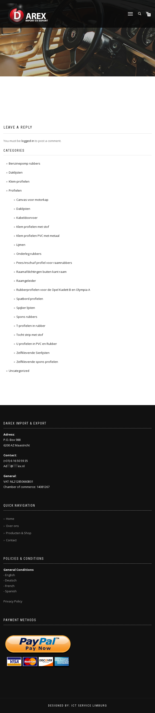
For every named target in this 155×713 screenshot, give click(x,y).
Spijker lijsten (25, 308)
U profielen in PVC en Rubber (36, 344)
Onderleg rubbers (28, 254)
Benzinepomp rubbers (24, 163)
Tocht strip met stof (29, 335)
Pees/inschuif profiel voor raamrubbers (44, 263)
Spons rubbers (26, 317)
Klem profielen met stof (32, 227)
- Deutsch (10, 580)
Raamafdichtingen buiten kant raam (41, 272)
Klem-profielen (19, 181)
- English (9, 575)
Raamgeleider (26, 281)
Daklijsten (16, 172)
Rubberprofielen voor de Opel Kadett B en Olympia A (53, 290)
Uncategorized (19, 371)
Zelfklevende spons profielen (37, 362)
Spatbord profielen (29, 299)
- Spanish (10, 591)
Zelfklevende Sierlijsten (33, 353)
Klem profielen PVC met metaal (37, 236)
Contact (11, 540)
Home (10, 519)
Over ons (12, 526)
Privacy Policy (12, 601)
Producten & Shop (18, 533)
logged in (27, 141)
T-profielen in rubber (30, 326)
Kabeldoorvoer (27, 218)
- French (9, 586)
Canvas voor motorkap (32, 200)
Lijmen (20, 245)
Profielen (15, 190)
